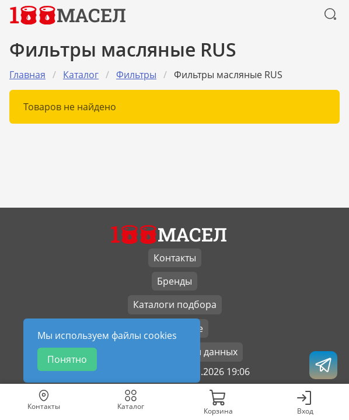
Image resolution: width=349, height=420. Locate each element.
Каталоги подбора (175, 304)
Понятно (67, 359)
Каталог (81, 74)
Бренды (174, 281)
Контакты (174, 257)
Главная (27, 74)
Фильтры (136, 74)
